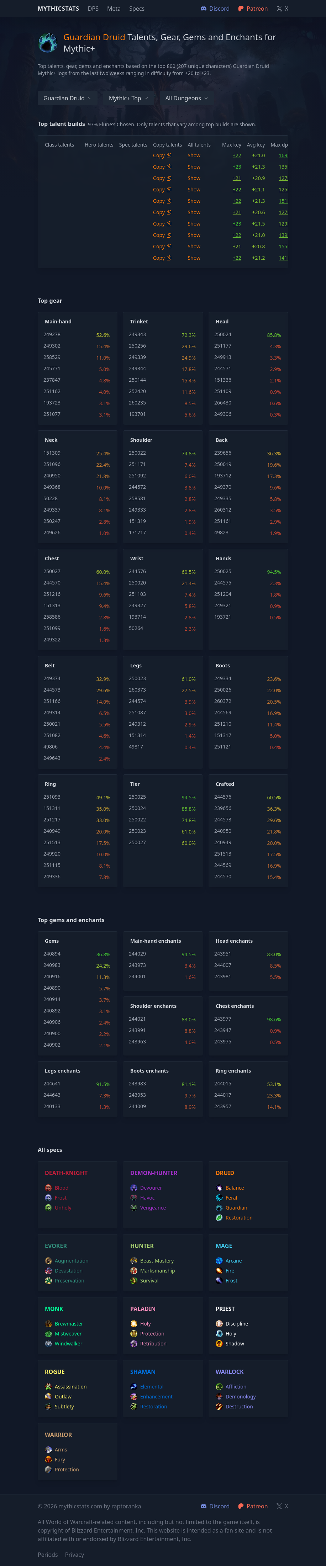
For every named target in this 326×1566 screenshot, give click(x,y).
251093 (52, 796)
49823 (221, 532)
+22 (237, 155)
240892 (52, 1010)
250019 (222, 464)
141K (284, 257)
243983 (137, 1083)
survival (144, 1280)
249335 (222, 498)
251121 (222, 746)
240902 (52, 1044)
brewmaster (64, 1323)
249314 (52, 712)
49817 (136, 746)
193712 (222, 475)
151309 (52, 452)
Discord (215, 1506)
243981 (222, 976)
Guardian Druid (67, 98)
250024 (222, 334)
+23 (237, 166)
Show (194, 155)
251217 (52, 819)
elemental (146, 1386)
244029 (137, 953)
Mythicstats (58, 8)
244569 (222, 712)
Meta (114, 8)
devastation (64, 1270)
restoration (234, 1217)
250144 (137, 379)
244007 (222, 965)
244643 (52, 1094)
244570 (52, 582)
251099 (52, 628)
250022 (137, 452)
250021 (52, 723)
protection (147, 1333)
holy (140, 1323)
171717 (137, 532)
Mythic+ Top (128, 98)
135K (284, 166)
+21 (237, 178)
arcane (229, 1260)
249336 (52, 876)
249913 (222, 357)
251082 (52, 735)
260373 (137, 689)
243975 (222, 1041)
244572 (137, 486)
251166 (52, 701)
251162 (52, 391)
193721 (222, 616)
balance (230, 1187)
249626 (52, 532)
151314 (137, 735)
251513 (52, 842)
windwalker (64, 1343)
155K (284, 246)
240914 (52, 999)
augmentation (67, 1260)
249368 (52, 486)
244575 (222, 582)
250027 (52, 571)
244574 (137, 701)
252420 (137, 391)
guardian (231, 1207)
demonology (236, 1396)
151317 (222, 735)
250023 (137, 678)
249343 (137, 334)
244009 (137, 1106)
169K (284, 155)
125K (284, 189)
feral (226, 1197)
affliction (231, 1386)
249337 (52, 509)
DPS (93, 8)
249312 (137, 723)
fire (225, 1270)
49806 (50, 746)
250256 (137, 345)
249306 (222, 414)
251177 (222, 345)
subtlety (59, 1406)
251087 (137, 712)
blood (56, 1187)
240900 (52, 1033)
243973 (137, 965)
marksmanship (152, 1270)
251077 (52, 414)
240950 (52, 475)
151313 (52, 605)
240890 (52, 987)
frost (56, 1197)
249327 (137, 605)
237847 (52, 379)
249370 (222, 486)
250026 (222, 689)
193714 (137, 616)
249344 (137, 368)
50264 (136, 628)
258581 (137, 498)
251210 (222, 723)
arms (56, 1449)
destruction (234, 1406)
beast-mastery (152, 1260)
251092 (137, 475)
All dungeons (186, 98)
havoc (142, 1197)
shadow (230, 1343)
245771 (52, 368)
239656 (222, 452)
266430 (222, 402)
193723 (52, 402)
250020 (137, 582)
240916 (52, 976)
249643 (52, 758)
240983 (52, 965)
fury (55, 1459)
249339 (137, 357)
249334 (222, 678)
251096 (52, 464)
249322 (52, 639)
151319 (137, 521)
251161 (222, 521)
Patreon (253, 1506)
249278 (52, 334)
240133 (52, 1106)
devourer (146, 1187)
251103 (137, 594)
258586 (52, 616)
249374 (52, 678)
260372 (222, 701)
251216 (52, 594)
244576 (137, 571)
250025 (222, 571)
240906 (52, 1022)
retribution (148, 1343)
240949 (52, 830)
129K (284, 223)
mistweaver (63, 1333)
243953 (137, 1094)
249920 (52, 853)
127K (284, 178)
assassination (66, 1386)
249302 (52, 345)
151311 (52, 808)
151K (284, 200)
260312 (222, 509)
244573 (52, 689)
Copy (162, 155)
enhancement (151, 1396)
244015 (222, 1083)
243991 (137, 1030)
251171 (137, 464)
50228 (50, 498)
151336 (222, 379)
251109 (222, 391)
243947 (222, 1030)
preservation (64, 1280)
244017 (222, 1094)
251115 (52, 865)
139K (284, 235)
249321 (222, 605)
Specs (136, 8)
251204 (222, 594)
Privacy (74, 1555)
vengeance (148, 1207)
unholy (58, 1207)
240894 (52, 953)
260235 (137, 402)
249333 (137, 509)
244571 (222, 368)
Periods (48, 1555)
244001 (137, 976)
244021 (137, 1018)
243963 (137, 1041)
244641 (52, 1083)
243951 (222, 953)
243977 (222, 1018)
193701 (137, 414)
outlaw (58, 1396)
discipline (232, 1323)
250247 (52, 521)
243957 (222, 1106)
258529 (52, 357)
